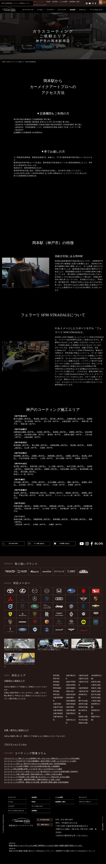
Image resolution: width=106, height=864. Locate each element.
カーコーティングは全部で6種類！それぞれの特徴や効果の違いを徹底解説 (32, 766)
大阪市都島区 (71, 701)
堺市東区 (56, 682)
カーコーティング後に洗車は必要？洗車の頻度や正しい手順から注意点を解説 (33, 774)
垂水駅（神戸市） (41, 419)
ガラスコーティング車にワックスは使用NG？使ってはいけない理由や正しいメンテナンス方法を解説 (42, 758)
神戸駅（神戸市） (21, 466)
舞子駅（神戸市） (57, 419)
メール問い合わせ (39, 543)
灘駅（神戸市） (73, 482)
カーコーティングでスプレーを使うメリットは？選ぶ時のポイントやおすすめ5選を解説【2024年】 (41, 771)
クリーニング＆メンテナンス (16, 810)
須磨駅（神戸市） (76, 432)
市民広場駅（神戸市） (69, 469)
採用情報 (34, 810)
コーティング (11, 797)
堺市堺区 (56, 675)
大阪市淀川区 (83, 691)
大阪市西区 (70, 707)
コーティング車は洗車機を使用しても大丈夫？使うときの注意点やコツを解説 (33, 769)
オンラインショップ (39, 5)
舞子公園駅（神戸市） (23, 419)
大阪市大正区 (83, 678)
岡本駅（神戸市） (56, 493)
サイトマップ (82, 797)
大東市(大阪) (96, 685)
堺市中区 (56, 678)
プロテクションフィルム (15, 744)
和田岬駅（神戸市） (22, 456)
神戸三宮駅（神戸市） (76, 466)
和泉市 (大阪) (96, 688)
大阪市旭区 (57, 704)
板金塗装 (34, 797)
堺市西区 (56, 685)
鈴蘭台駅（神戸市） (57, 506)
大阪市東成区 (58, 713)
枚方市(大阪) (96, 694)
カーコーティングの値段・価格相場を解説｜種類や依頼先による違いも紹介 (32, 779)
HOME (3, 61)
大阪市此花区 (71, 694)
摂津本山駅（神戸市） (39, 493)
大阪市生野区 (71, 685)
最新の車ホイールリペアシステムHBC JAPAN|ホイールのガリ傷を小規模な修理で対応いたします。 (46, 845)
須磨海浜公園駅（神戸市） (24, 432)
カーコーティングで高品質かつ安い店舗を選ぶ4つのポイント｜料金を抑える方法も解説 (37, 777)
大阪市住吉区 (83, 675)
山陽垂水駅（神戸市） (76, 419)
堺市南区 (56, 691)
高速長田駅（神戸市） (59, 445)
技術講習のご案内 (75, 1)
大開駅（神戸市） (73, 456)
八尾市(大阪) (96, 701)
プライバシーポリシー (85, 802)
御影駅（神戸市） (73, 493)
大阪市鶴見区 (83, 688)
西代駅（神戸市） (77, 445)
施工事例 (55, 1)
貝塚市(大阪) (83, 723)
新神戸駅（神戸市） (38, 466)
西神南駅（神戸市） (61, 519)
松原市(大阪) (96, 682)
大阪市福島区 (58, 710)
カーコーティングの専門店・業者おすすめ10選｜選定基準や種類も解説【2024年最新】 (36, 782)
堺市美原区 (57, 688)
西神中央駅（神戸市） (23, 519)
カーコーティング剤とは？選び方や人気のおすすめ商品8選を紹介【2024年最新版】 (35, 764)
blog (99, 543)
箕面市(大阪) (96, 691)
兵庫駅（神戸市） (39, 456)
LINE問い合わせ (64, 543)
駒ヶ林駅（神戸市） (40, 445)
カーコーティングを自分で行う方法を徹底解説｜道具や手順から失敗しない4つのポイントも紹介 (40, 761)
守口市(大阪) (83, 720)
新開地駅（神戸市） (56, 456)
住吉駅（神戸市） (21, 493)
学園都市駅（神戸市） (42, 519)
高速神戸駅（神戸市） (33, 469)
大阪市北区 (70, 691)
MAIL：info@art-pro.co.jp (66, 823)
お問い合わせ (45, 824)
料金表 (48, 1)
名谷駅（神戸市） (44, 432)
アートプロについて (37, 806)
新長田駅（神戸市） (22, 445)
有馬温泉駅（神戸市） (23, 506)
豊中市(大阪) (83, 701)
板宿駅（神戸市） (60, 432)
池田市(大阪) (83, 704)
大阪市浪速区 (71, 704)
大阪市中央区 (58, 707)
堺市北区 (56, 694)
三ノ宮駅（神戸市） (56, 466)
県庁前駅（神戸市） (29, 471)
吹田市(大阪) (83, 707)
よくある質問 (63, 1)
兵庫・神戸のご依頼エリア (16, 730)
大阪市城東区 (71, 688)
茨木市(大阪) (96, 697)
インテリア (11, 806)
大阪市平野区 (71, 682)
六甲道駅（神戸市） (22, 482)
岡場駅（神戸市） (40, 506)
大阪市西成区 (71, 710)
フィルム (10, 802)
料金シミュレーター (38, 1)
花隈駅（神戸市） (51, 469)
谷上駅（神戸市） (74, 506)
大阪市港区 (70, 697)
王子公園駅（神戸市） (57, 482)
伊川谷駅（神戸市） (79, 519)
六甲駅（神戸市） (39, 482)
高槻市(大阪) (83, 716)
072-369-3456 (13, 543)
